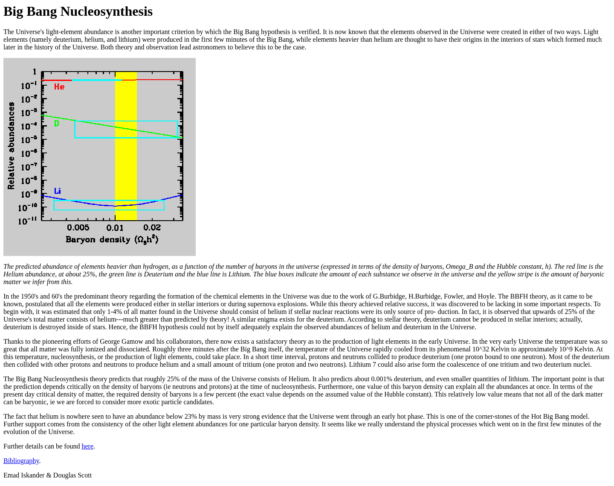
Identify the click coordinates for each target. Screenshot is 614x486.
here (88, 446)
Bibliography (21, 460)
